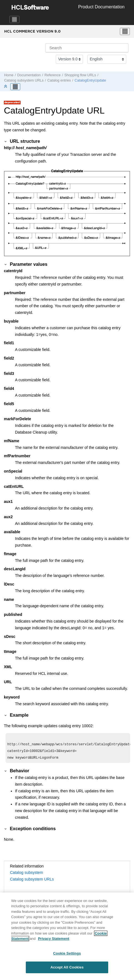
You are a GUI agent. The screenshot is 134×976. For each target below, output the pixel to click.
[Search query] (86, 47)
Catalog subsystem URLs (24, 80)
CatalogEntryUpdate (90, 80)
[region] (67, 934)
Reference (52, 75)
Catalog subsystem (26, 874)
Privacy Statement (53, 938)
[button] (5, 141)
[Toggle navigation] (14, 19)
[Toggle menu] (125, 31)
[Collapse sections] (6, 86)
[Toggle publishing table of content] (15, 86)
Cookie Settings (67, 953)
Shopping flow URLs (80, 75)
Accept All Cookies (67, 967)
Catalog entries (59, 80)
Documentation (29, 75)
